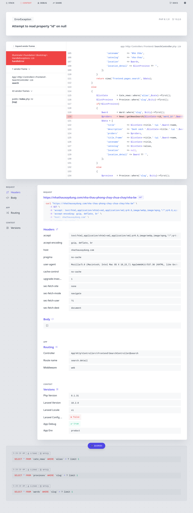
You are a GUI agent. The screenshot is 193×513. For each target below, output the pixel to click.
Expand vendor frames (24, 46)
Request (10, 187)
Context (10, 222)
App (8, 207)
